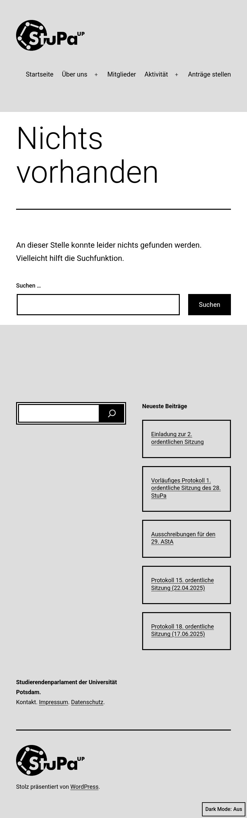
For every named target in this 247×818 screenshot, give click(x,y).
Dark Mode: (223, 809)
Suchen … (28, 285)
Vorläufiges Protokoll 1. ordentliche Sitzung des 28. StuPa (186, 488)
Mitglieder (121, 74)
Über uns (74, 74)
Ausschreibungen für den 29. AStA (183, 538)
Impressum (53, 702)
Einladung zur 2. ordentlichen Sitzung (177, 438)
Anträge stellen (209, 74)
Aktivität (156, 74)
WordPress (84, 786)
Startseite (39, 74)
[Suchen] (112, 413)
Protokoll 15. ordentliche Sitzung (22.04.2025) (182, 584)
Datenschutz (87, 702)
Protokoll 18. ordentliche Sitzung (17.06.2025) (182, 630)
